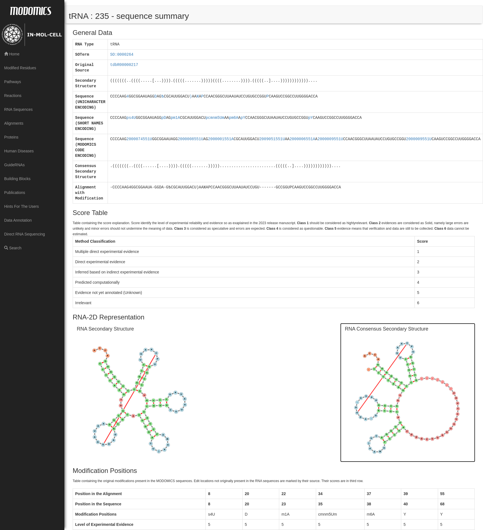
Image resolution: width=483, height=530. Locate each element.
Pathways (12, 82)
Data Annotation (18, 220)
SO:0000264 (121, 54)
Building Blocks (17, 178)
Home (11, 54)
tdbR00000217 (124, 64)
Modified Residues (20, 68)
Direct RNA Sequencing (24, 234)
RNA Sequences (18, 109)
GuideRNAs (14, 165)
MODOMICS (30, 10)
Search (12, 248)
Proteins (11, 137)
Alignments (13, 123)
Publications (14, 192)
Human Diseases (19, 151)
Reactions (12, 95)
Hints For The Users (21, 206)
